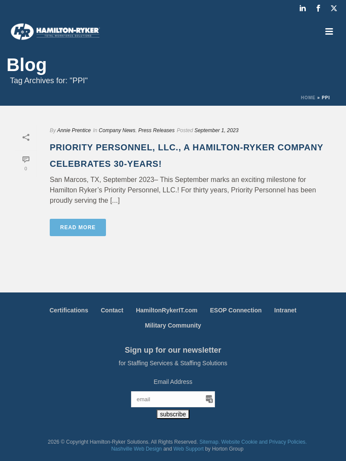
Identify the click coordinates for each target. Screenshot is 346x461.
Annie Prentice (74, 130)
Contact (112, 310)
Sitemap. (209, 442)
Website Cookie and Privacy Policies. (264, 442)
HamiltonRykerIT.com (166, 310)
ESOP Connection (236, 310)
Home (308, 97)
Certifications (69, 310)
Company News (117, 130)
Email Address (173, 381)
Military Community (173, 325)
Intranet (285, 310)
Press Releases (156, 130)
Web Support (188, 449)
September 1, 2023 (216, 130)
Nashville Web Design (136, 449)
